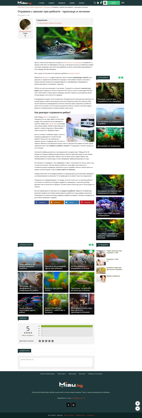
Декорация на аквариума (109, 146)
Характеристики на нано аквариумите (109, 214)
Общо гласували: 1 (28, 335)
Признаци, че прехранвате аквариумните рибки (28, 288)
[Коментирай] (56, 362)
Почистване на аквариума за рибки (109, 122)
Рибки (32, 7)
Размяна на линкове (95, 374)
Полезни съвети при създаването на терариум (109, 100)
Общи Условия (69, 415)
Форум (81, 3)
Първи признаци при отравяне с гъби (114, 252)
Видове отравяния (113, 276)
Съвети (51, 3)
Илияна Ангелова (25, 31)
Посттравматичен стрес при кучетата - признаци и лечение (81, 310)
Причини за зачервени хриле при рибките (55, 267)
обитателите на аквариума (73, 62)
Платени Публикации (47, 374)
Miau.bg (20, 7)
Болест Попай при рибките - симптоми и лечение (55, 310)
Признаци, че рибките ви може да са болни (81, 289)
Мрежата (62, 3)
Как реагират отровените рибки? (50, 23)
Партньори (72, 374)
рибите (47, 77)
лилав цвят (53, 124)
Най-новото (62, 374)
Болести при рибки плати (53, 289)
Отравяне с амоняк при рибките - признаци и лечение (108, 235)
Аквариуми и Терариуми (43, 7)
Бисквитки (90, 415)
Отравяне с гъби (112, 259)
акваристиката (74, 73)
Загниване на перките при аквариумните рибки (110, 192)
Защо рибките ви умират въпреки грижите (27, 266)
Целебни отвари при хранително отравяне (114, 268)
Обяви (72, 3)
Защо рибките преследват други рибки (27, 310)
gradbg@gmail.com (78, 398)
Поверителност (80, 415)
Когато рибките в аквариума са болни (80, 267)
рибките (46, 117)
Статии (41, 3)
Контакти (82, 374)
